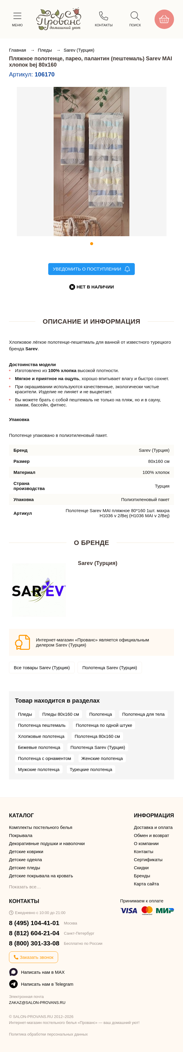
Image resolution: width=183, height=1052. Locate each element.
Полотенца (100, 714)
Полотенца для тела (143, 714)
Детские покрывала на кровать (41, 875)
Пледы (45, 50)
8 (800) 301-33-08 (34, 943)
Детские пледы (24, 867)
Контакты (143, 851)
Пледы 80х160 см (60, 714)
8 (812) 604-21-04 (34, 933)
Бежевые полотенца (39, 747)
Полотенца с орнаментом (44, 758)
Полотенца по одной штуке (104, 725)
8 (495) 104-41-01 (34, 922)
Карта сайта (146, 883)
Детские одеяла (25, 859)
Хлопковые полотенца (41, 736)
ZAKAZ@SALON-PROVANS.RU (37, 1002)
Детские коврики (26, 851)
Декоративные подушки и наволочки (47, 843)
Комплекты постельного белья (40, 827)
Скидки (141, 867)
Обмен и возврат (151, 835)
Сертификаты (148, 859)
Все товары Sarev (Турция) (42, 667)
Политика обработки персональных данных (48, 1034)
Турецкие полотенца (91, 769)
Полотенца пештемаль (42, 725)
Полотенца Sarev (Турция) (109, 667)
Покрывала (20, 835)
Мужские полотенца (39, 769)
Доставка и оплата (153, 827)
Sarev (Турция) (79, 50)
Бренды (142, 875)
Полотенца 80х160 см (97, 736)
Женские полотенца (102, 758)
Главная (18, 50)
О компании (146, 843)
